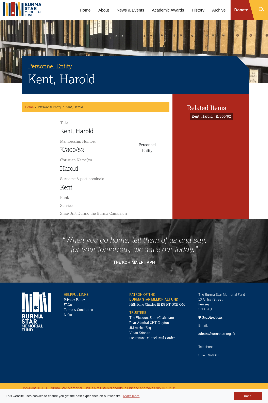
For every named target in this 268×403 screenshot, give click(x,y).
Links (68, 315)
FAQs (68, 304)
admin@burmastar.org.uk (216, 334)
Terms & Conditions (78, 309)
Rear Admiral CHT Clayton (149, 322)
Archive (219, 10)
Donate (241, 10)
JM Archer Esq (140, 327)
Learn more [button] (131, 396)
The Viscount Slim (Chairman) (151, 317)
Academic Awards (168, 10)
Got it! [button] (248, 396)
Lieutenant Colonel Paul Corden (152, 338)
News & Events (130, 10)
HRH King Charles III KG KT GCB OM (157, 304)
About (103, 10)
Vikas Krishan (139, 333)
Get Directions (210, 317)
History (198, 10)
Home (85, 10)
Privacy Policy (74, 299)
